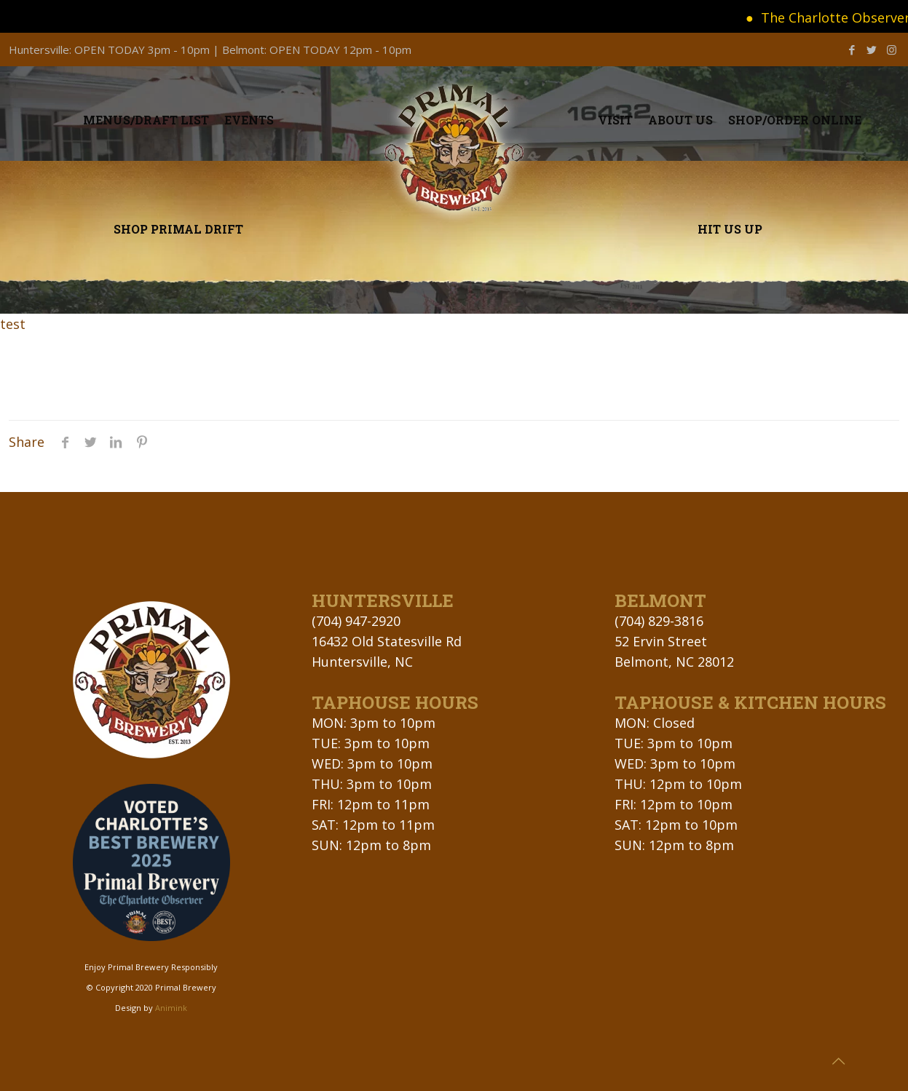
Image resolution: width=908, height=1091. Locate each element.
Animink (171, 1007)
